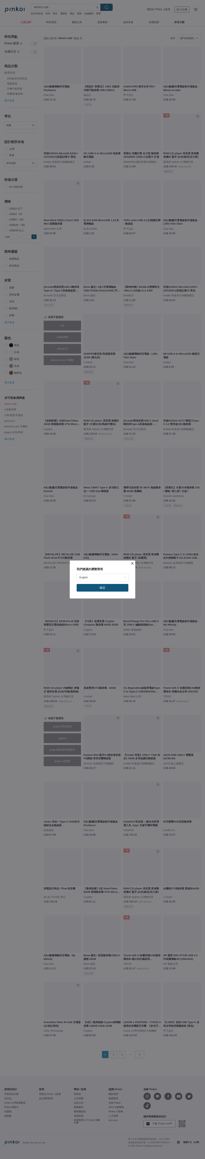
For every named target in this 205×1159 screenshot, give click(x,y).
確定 (102, 587)
